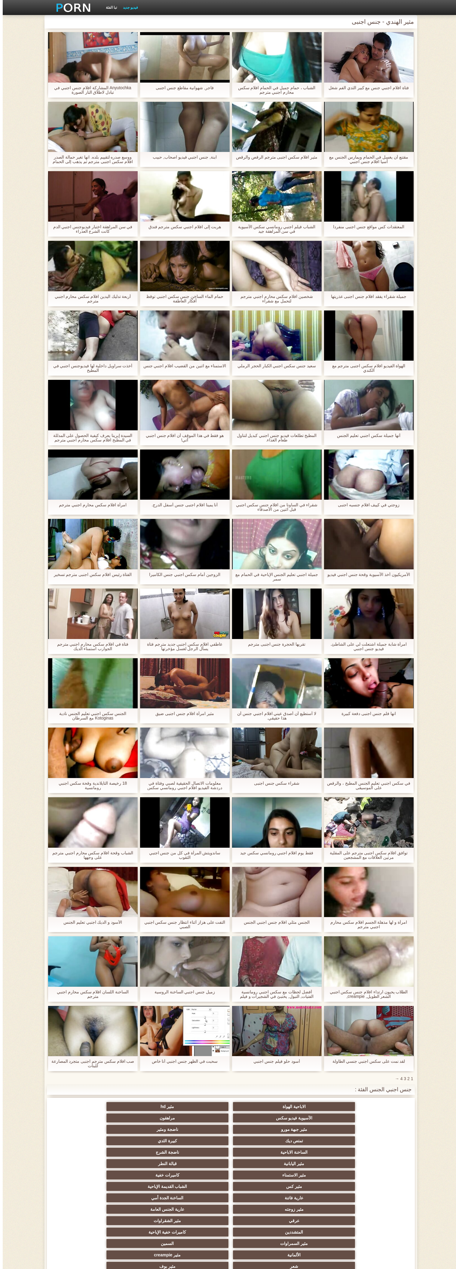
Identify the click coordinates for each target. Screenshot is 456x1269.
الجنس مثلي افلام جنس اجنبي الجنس (274, 922)
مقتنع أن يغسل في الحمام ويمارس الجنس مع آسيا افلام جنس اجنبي (366, 159)
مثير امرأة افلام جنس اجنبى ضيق (182, 713)
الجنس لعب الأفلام (375, 1163)
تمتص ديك (375, 1118)
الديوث (316, 1186)
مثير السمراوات (375, 1152)
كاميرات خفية (316, 1129)
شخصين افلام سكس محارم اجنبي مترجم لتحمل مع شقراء (274, 298)
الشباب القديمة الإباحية (199, 1129)
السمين (316, 1152)
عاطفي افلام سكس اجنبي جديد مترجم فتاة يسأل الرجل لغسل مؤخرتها (182, 646)
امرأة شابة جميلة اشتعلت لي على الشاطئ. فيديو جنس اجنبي (366, 646)
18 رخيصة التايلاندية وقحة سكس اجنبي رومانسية (90, 785)
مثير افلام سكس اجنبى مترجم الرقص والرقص (274, 157)
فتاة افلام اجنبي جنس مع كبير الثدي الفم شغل (366, 88)
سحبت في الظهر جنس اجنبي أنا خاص (182, 1061)
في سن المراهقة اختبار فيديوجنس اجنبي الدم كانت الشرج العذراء (90, 229)
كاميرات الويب (139, 1175)
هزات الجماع (140, 1209)
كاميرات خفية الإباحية (80, 1140)
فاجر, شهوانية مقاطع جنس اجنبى (182, 88)
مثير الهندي (139, 1197)
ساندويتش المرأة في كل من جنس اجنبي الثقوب (182, 855)
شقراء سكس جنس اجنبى (274, 783)
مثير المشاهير (375, 1186)
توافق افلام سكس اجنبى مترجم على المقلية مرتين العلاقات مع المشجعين (366, 855)
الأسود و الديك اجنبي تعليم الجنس (90, 922)
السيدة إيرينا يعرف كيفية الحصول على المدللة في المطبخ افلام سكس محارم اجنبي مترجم (90, 437)
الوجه (316, 1175)
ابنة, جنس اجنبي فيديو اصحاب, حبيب (182, 157)
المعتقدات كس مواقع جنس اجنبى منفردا (365, 227)
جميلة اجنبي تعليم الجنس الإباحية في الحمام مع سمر (274, 576)
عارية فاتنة (139, 1129)
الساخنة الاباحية (257, 1118)
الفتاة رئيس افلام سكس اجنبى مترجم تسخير (90, 574)
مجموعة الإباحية (81, 1163)
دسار (257, 1197)
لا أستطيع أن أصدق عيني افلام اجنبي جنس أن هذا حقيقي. (274, 715)
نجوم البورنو (257, 1175)
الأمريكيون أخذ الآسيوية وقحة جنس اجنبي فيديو (366, 574)
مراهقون (198, 1106)
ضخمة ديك (316, 1197)
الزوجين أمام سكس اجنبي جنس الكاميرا (182, 574)
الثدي (316, 1163)
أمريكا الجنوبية (316, 1209)
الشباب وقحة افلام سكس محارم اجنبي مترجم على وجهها (90, 855)
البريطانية (257, 1209)
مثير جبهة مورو (140, 1106)
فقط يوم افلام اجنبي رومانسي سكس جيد (274, 853)
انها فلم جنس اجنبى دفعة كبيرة (366, 713)
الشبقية (198, 1197)
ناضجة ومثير (81, 1106)
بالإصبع (198, 1209)
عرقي (257, 1140)
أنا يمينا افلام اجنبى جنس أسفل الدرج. (182, 505)
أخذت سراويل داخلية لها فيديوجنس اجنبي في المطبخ (90, 368)
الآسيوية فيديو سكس (257, 1106)
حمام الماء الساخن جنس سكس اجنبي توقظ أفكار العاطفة (182, 298)
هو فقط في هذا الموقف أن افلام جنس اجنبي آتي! (182, 437)
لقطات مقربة (375, 1197)
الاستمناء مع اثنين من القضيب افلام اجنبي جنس (181, 366)
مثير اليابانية (140, 1118)
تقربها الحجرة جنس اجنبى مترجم (274, 644)
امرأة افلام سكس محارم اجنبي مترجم (90, 505)
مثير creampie (198, 1152)
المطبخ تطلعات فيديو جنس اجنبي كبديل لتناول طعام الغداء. (274, 437)
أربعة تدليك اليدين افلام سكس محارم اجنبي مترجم (90, 298)
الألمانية (257, 1152)
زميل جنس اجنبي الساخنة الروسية (182, 992)
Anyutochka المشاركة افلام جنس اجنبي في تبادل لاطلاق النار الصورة (90, 90)
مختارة (139, 1186)
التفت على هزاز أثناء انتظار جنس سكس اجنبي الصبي (181, 924)
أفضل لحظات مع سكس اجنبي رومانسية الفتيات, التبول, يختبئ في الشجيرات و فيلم (274, 994)
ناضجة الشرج (198, 1118)
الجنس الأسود (81, 1175)
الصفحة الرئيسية (124, 1261)
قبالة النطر (81, 1118)
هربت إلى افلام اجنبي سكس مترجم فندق (181, 227)
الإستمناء (257, 1163)
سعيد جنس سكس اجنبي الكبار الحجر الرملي (274, 366)
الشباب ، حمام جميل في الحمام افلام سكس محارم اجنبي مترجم (274, 90)
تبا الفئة (108, 7)
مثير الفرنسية (198, 1186)
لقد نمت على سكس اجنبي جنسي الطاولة (365, 1061)
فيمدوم (139, 1163)
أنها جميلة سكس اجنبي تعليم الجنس (365, 435)
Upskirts (375, 1209)
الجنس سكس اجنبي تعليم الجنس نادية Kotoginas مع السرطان (90, 715)
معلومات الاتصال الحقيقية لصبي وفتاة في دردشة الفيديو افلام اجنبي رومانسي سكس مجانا (182, 785)
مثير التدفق (81, 1197)
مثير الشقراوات (198, 1140)
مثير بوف (81, 1152)
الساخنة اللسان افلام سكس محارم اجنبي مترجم (90, 994)
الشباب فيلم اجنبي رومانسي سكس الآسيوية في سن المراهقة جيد (274, 229)
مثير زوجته (375, 1140)
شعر (140, 1152)
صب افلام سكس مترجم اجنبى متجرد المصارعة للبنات (89, 1063)
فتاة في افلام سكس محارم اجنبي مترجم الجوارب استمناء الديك (90, 646)
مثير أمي (81, 1186)
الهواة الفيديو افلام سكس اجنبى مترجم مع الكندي (365, 368)
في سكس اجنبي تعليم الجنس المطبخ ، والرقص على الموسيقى (366, 785)
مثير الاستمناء (375, 1129)
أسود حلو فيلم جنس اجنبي (274, 1061)
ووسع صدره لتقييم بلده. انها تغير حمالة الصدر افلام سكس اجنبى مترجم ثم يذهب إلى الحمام (90, 159)
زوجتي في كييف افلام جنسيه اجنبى (366, 505)
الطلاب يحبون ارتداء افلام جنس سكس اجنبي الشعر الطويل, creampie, (366, 994)
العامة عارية (80, 1209)
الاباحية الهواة (375, 1106)
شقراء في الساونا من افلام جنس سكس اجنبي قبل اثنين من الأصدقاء (274, 507)
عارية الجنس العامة (316, 1140)
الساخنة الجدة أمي (81, 1129)
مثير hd (316, 1106)
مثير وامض (375, 1175)
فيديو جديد (127, 7)
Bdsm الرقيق (198, 1163)
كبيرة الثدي (316, 1118)
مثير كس (257, 1129)
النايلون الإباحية (198, 1175)
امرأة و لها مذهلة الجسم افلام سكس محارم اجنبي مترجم (366, 924)
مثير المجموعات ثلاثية (257, 1186)
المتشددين (140, 1140)
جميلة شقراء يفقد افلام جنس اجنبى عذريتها (366, 296)
